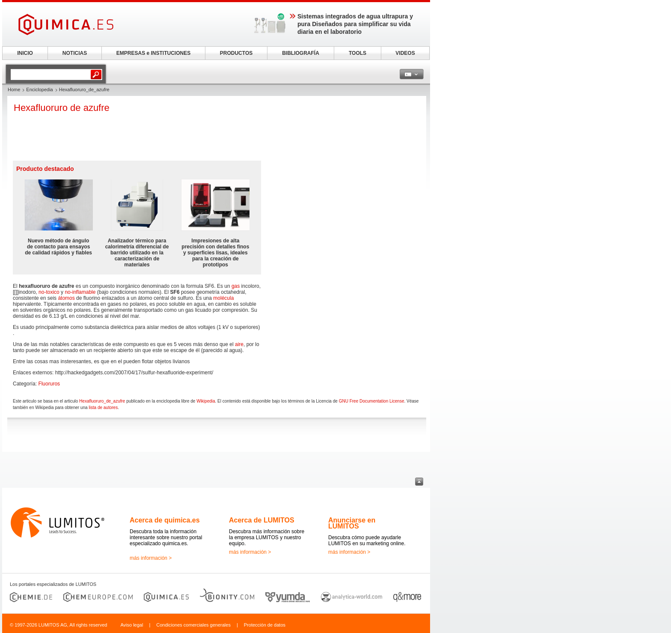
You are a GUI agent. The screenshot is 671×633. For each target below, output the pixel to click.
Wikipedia (205, 401)
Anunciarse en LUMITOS (351, 523)
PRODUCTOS (236, 53)
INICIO (25, 53)
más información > (151, 558)
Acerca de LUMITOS (261, 520)
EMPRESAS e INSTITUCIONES (153, 53)
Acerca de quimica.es (165, 520)
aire (239, 344)
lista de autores (103, 407)
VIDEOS (405, 53)
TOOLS (357, 53)
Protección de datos (264, 624)
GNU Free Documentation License (371, 401)
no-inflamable (80, 292)
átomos (66, 298)
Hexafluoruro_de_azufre (102, 401)
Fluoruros (49, 384)
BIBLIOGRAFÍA (300, 53)
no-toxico (49, 292)
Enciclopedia (39, 89)
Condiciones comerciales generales (193, 624)
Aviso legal (131, 624)
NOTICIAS (74, 53)
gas (236, 286)
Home (14, 89)
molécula (223, 298)
